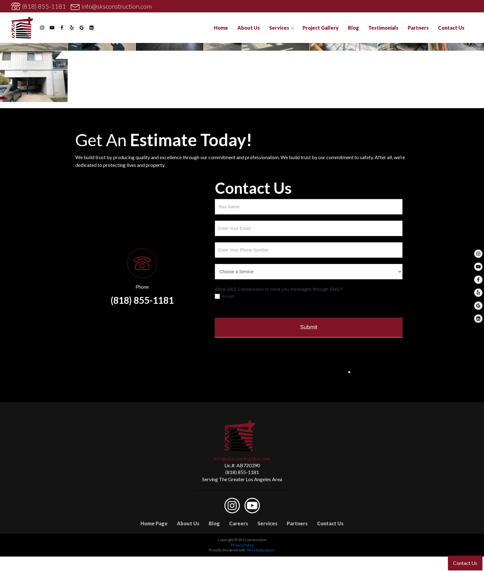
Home (221, 28)
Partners (418, 28)
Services (279, 28)
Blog (353, 28)
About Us (248, 28)
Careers (238, 523)
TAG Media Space (260, 550)
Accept (224, 296)
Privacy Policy (242, 545)
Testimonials (383, 28)
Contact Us (451, 28)
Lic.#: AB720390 (242, 465)
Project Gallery (320, 28)
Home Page (154, 523)
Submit (308, 327)
